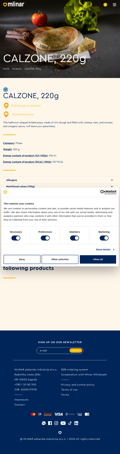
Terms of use (69, 389)
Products (16, 69)
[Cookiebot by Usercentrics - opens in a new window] (102, 192)
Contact (20, 404)
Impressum (21, 399)
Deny (22, 259)
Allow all (98, 259)
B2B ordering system (74, 369)
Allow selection (60, 259)
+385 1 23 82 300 (25, 384)
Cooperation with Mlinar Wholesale (84, 374)
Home (6, 69)
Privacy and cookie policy (78, 385)
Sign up (76, 350)
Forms (65, 394)
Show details (103, 249)
